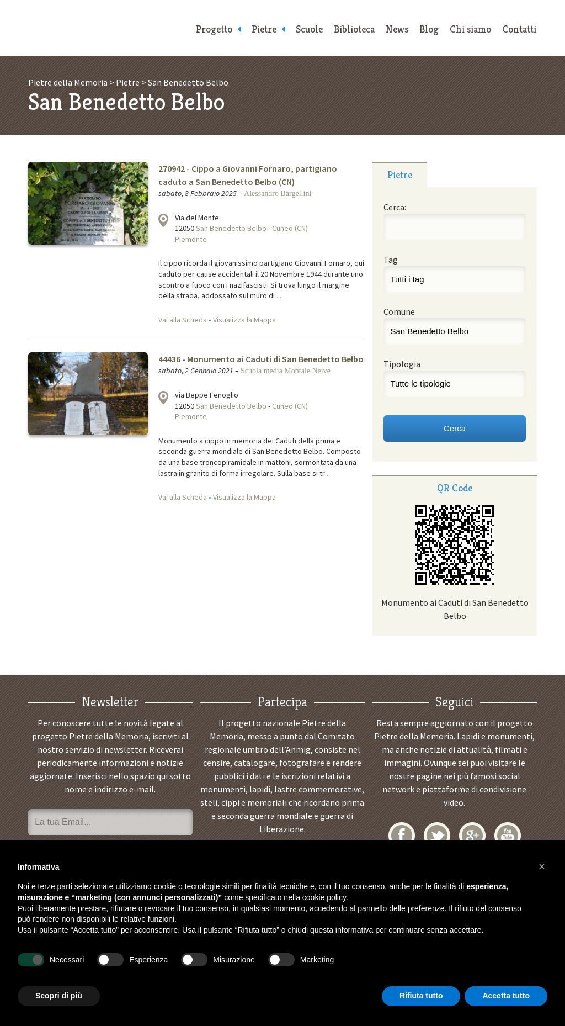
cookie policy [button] (324, 897)
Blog (429, 29)
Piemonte (191, 239)
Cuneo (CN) (290, 228)
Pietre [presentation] (399, 174)
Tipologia (401, 363)
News (397, 29)
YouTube (507, 835)
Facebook (401, 835)
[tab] (399, 174)
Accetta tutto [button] (506, 995)
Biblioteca (354, 29)
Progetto (214, 29)
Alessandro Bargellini (277, 193)
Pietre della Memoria (106, 28)
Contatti (519, 29)
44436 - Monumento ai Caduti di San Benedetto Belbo (261, 358)
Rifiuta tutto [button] (421, 995)
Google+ (472, 835)
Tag (390, 259)
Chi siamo (470, 29)
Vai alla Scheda (182, 320)
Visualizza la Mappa (244, 320)
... (278, 295)
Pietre (264, 29)
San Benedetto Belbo (231, 228)
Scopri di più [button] (58, 995)
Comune (399, 311)
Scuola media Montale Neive (286, 371)
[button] (542, 866)
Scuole (309, 29)
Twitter (437, 835)
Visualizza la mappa (163, 220)
